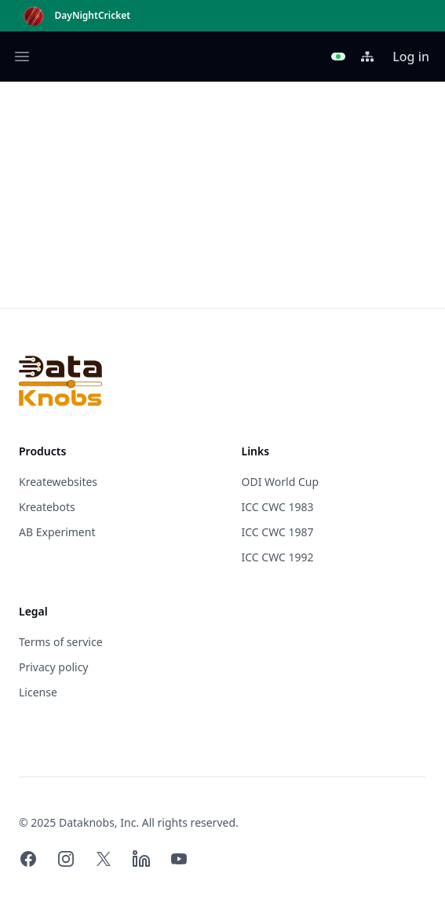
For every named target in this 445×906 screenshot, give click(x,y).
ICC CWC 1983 (278, 506)
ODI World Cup (280, 481)
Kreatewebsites (58, 481)
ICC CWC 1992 (278, 557)
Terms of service (61, 641)
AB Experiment (57, 531)
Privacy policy (54, 666)
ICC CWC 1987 (278, 531)
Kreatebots (47, 506)
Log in (410, 56)
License (38, 692)
